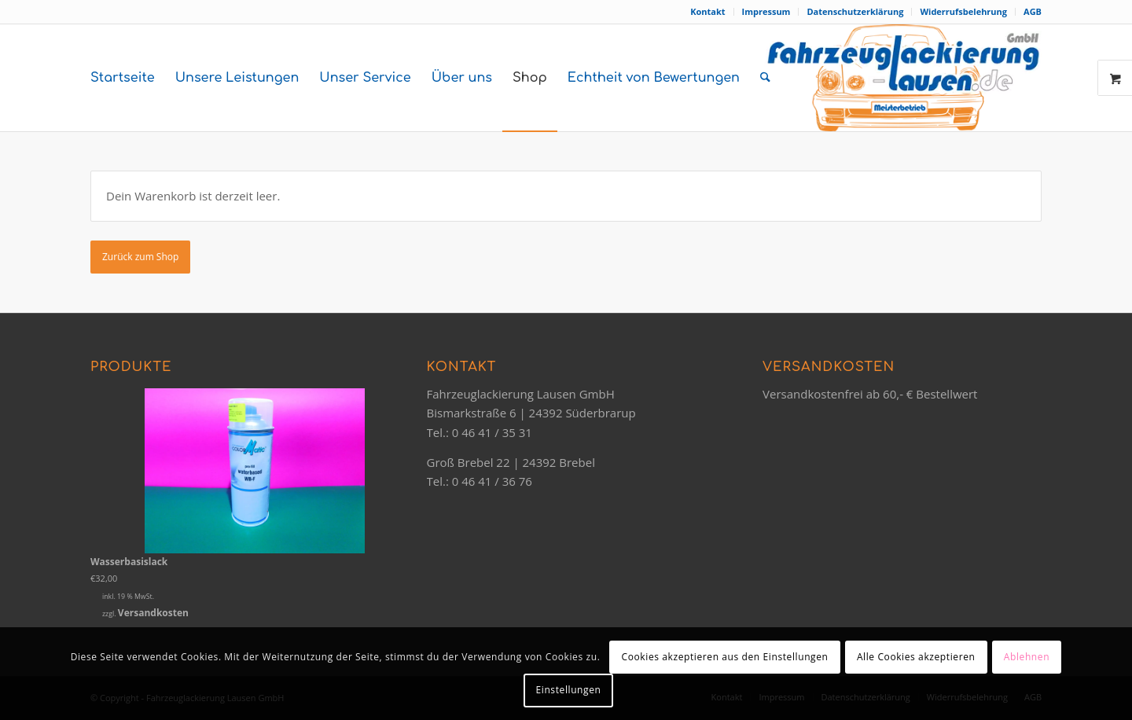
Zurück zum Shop (140, 256)
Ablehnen (1026, 656)
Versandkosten (153, 612)
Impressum (766, 11)
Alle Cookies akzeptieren (916, 656)
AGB (1033, 11)
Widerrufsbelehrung (963, 11)
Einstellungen (568, 689)
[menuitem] (707, 12)
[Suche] (765, 77)
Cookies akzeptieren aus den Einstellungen (725, 656)
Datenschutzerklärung (855, 11)
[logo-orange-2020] (903, 77)
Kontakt (707, 11)
